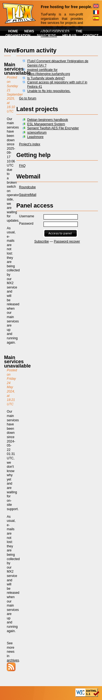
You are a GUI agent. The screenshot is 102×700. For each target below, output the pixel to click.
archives (13, 660)
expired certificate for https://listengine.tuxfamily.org (48, 72)
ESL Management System (46, 124)
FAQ (22, 166)
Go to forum (27, 98)
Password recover (67, 241)
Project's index (29, 144)
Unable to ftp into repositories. (48, 91)
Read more (49, 35)
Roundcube (27, 187)
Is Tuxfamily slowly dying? (46, 78)
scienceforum (37, 132)
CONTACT (90, 35)
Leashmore (35, 137)
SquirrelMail (27, 195)
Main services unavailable (17, 69)
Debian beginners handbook (47, 120)
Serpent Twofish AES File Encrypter (53, 128)
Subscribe (41, 241)
